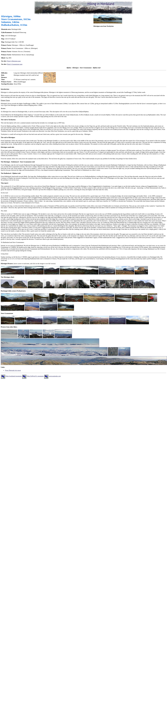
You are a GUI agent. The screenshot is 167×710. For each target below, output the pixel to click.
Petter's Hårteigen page (14, 61)
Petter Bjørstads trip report (13, 370)
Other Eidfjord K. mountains (35, 376)
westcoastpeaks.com (55, 376)
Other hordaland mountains (14, 376)
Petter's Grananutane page (14, 64)
